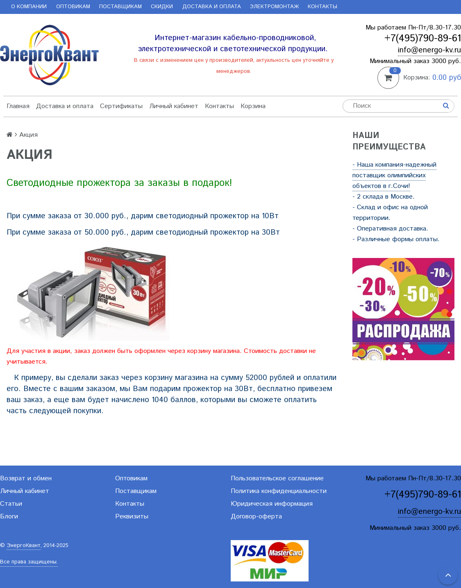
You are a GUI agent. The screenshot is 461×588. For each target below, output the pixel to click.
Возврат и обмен (26, 478)
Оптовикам (73, 7)
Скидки (162, 7)
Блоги (9, 516)
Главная (18, 106)
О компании (29, 7)
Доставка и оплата (211, 7)
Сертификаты (121, 106)
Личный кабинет (173, 106)
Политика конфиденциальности (279, 491)
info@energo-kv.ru (429, 50)
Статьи (11, 504)
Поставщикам (120, 7)
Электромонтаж (274, 7)
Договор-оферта (256, 516)
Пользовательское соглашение (277, 478)
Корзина (253, 106)
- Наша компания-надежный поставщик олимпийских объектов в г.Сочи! (394, 175)
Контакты (322, 7)
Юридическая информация (272, 504)
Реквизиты (131, 516)
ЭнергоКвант (24, 546)
